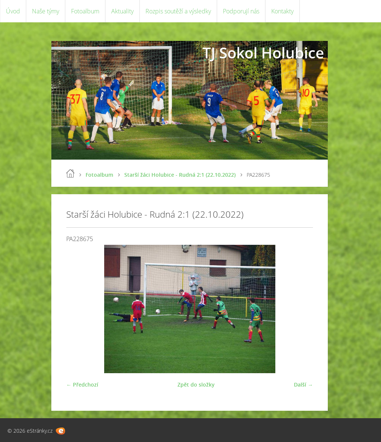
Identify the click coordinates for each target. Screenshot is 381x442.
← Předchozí (82, 384)
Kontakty (282, 11)
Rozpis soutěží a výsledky (178, 11)
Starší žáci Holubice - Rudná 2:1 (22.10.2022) (180, 174)
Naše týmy (45, 11)
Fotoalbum (85, 11)
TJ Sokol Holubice (263, 52)
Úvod (13, 11)
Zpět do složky (196, 384)
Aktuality (122, 11)
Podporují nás (241, 11)
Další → (303, 384)
